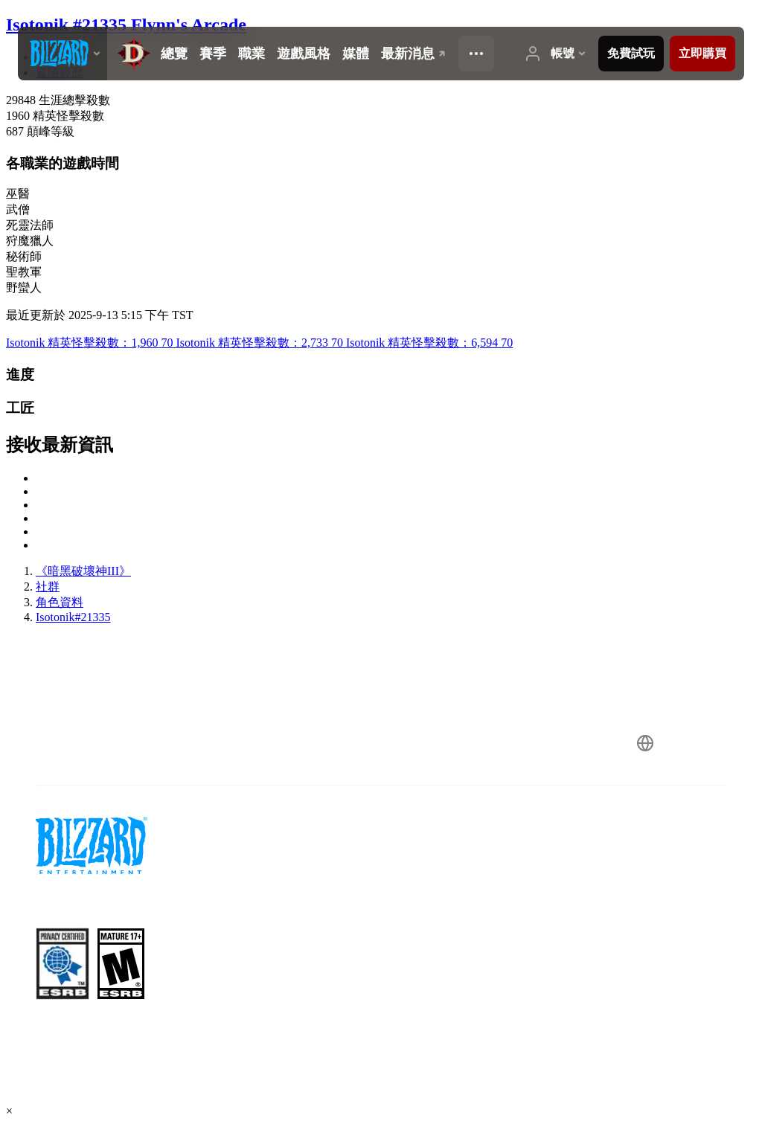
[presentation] (62, 53)
